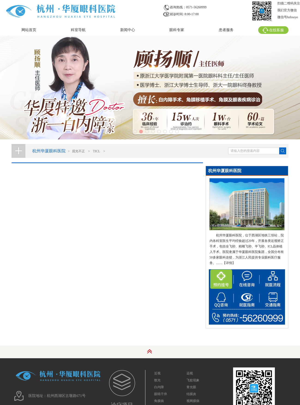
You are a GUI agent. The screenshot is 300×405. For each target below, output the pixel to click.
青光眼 (191, 387)
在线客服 (273, 30)
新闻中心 (127, 30)
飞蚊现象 (192, 380)
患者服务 (226, 30)
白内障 (159, 387)
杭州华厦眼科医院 (49, 151)
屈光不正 (78, 151)
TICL (96, 151)
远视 (189, 373)
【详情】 (228, 263)
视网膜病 (192, 401)
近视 (157, 373)
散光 (157, 380)
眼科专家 (176, 30)
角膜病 (159, 401)
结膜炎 (191, 394)
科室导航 (78, 30)
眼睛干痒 (160, 394)
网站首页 (28, 30)
